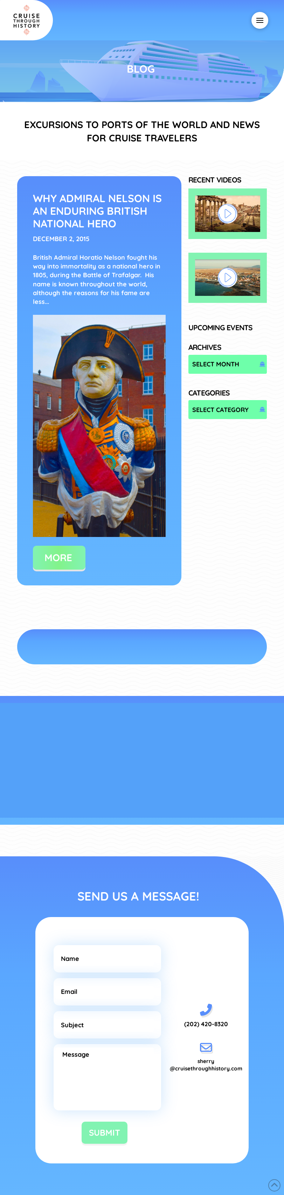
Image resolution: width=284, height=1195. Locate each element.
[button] (259, 20)
